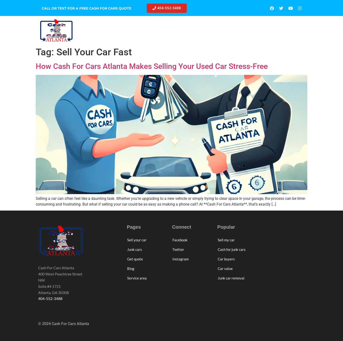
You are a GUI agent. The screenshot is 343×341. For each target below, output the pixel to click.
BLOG (221, 30)
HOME (98, 30)
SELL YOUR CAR (127, 30)
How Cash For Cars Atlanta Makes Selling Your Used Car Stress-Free (152, 66)
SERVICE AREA (249, 30)
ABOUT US (281, 30)
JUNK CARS (164, 30)
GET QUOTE (197, 30)
